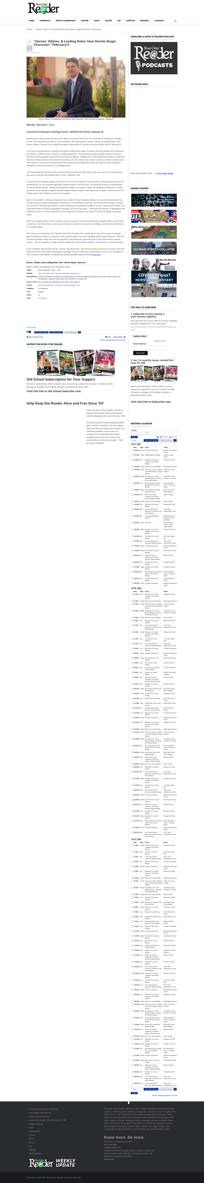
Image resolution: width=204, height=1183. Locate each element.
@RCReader (109, 1159)
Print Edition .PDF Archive (40, 1113)
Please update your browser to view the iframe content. (76, 300)
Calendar (159, 20)
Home (31, 20)
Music (97, 20)
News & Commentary (65, 20)
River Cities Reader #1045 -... (143, 173)
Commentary (34, 1131)
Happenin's (45, 20)
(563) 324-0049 (110, 1144)
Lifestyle (130, 20)
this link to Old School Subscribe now (57, 391)
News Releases (35, 1153)
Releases (144, 20)
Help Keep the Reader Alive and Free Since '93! (65, 403)
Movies (108, 20)
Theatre (84, 20)
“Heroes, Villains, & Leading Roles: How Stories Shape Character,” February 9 (75, 43)
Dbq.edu (97, 254)
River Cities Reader (165, 173)
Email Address (140, 344)
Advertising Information (39, 1116)
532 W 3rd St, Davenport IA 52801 (118, 1141)
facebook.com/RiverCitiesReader (118, 1156)
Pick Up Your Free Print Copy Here (43, 1109)
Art (119, 20)
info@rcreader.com (112, 1147)
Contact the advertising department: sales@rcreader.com (129, 1150)
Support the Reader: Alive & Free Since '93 (47, 1120)
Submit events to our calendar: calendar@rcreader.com (128, 1153)
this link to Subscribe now (154, 401)
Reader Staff (35, 52)
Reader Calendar (36, 1124)
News (31, 1127)
